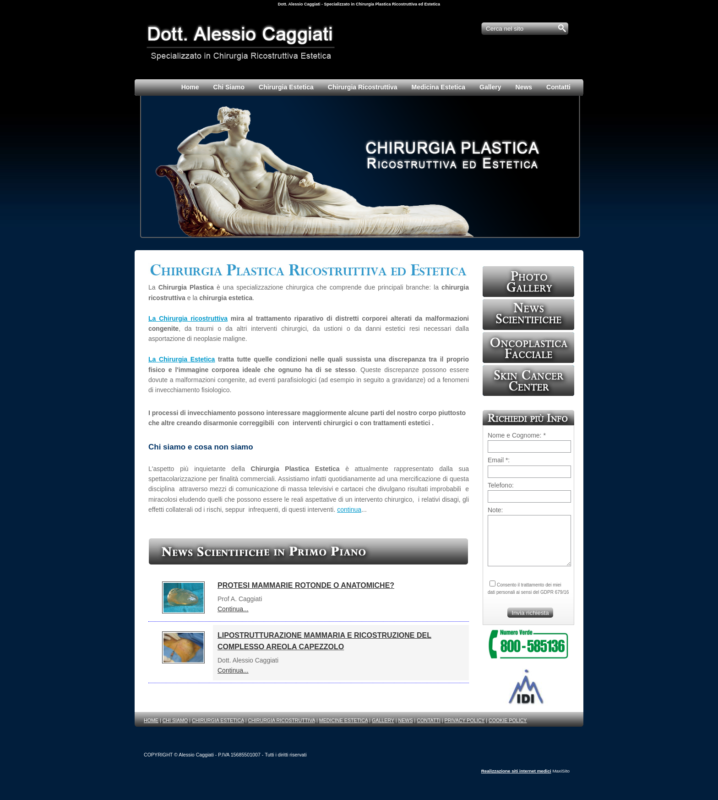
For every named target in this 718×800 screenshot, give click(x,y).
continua (349, 509)
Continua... (233, 609)
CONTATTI (429, 720)
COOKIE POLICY (508, 720)
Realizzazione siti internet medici (516, 770)
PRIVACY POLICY (465, 720)
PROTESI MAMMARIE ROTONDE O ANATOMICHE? (306, 585)
